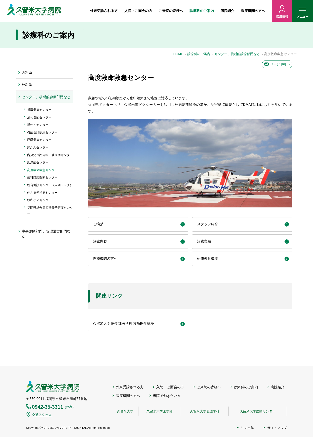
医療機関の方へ (253, 11)
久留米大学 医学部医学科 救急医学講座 (123, 323)
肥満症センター (37, 162)
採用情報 (282, 16)
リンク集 (247, 427)
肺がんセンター (37, 147)
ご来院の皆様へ (171, 11)
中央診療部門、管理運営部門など (46, 233)
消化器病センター (39, 117)
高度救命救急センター (42, 170)
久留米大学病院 (52, 386)
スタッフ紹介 (207, 224)
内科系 (27, 72)
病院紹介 (227, 11)
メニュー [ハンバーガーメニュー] (302, 13)
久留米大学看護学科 (204, 411)
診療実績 (204, 241)
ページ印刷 (278, 64)
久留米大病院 (34, 11)
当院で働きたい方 (167, 396)
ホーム (81, 11)
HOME (178, 54)
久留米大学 (125, 411)
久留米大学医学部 (160, 411)
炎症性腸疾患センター (42, 132)
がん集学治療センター (42, 192)
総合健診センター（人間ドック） (50, 185)
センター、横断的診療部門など (237, 54)
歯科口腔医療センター (42, 177)
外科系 (27, 85)
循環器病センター (39, 109)
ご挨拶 (98, 224)
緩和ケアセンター (39, 200)
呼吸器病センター (39, 139)
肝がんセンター (37, 124)
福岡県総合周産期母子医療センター (50, 210)
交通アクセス (42, 415)
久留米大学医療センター (258, 411)
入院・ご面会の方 (138, 11)
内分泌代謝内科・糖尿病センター (50, 155)
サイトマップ (277, 427)
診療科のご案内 (202, 11)
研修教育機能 (207, 258)
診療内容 (100, 241)
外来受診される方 (104, 11)
